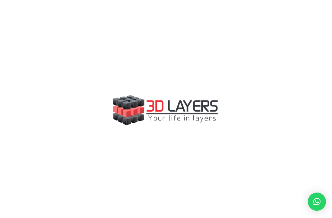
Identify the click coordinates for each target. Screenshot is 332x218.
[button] (317, 202)
